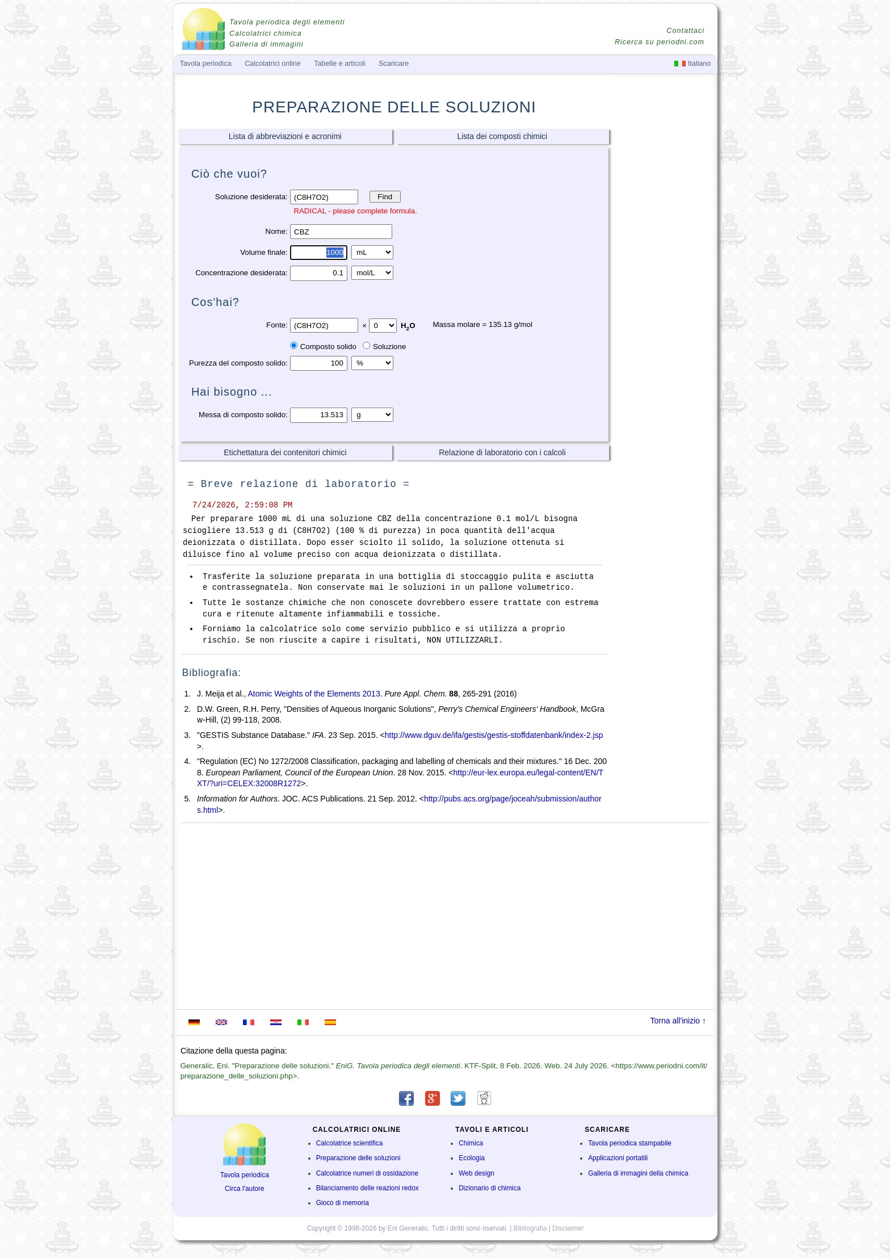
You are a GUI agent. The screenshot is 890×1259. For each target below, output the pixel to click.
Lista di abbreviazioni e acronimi (285, 136)
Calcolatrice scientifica (349, 1143)
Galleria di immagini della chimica (638, 1173)
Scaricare (394, 64)
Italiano (692, 64)
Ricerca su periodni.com (659, 42)
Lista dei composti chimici (502, 136)
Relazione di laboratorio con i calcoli (502, 452)
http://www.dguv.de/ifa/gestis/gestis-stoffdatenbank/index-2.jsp (494, 735)
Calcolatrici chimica (265, 33)
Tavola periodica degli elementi (287, 22)
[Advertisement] (663, 305)
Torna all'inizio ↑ (678, 1020)
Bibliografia (530, 1228)
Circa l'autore (245, 1189)
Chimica (471, 1143)
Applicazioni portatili (618, 1158)
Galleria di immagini (266, 44)
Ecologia (472, 1158)
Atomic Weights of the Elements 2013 (313, 693)
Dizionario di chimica (489, 1188)
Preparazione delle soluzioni (358, 1158)
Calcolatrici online (273, 64)
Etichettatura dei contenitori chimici (285, 452)
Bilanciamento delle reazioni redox (367, 1188)
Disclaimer (568, 1228)
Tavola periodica (244, 1175)
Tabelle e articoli (339, 64)
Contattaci (685, 31)
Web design (476, 1173)
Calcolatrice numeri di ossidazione (367, 1173)
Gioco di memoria (342, 1203)
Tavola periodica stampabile (629, 1143)
